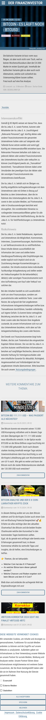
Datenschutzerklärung (25, 712)
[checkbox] (1, 680)
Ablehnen (23, 708)
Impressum (9, 712)
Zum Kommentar (23, 475)
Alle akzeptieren (23, 697)
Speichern (23, 702)
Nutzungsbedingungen (25, 369)
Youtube (5, 107)
